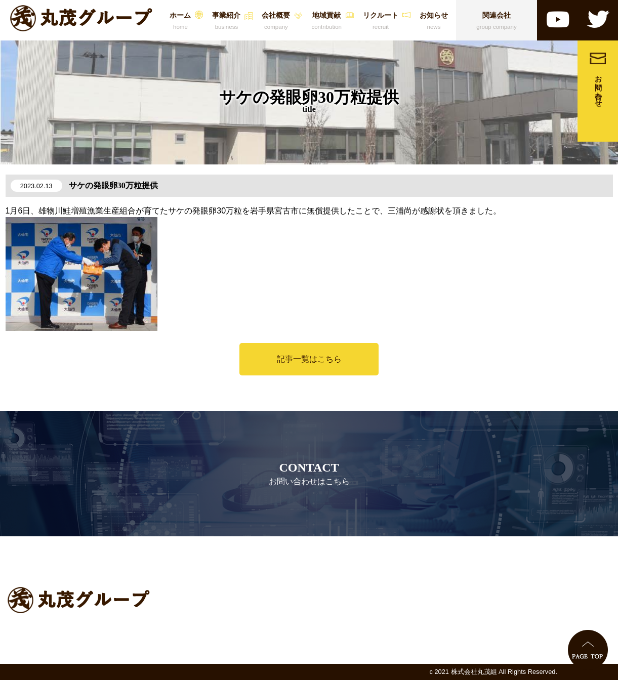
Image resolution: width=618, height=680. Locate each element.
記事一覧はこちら (309, 359)
